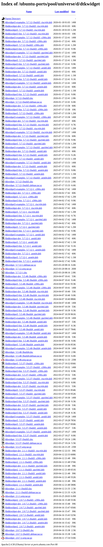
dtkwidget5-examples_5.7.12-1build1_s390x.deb (28, 117)
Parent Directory (13, 18)
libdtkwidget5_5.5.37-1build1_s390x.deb (24, 363)
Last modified (62, 11)
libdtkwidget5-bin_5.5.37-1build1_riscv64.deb (27, 382)
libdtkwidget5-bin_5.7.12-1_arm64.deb (23, 261)
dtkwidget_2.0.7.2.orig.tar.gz (18, 538)
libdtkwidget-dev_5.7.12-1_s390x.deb (23, 193)
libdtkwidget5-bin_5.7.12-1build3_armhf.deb (26, 79)
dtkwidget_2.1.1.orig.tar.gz (17, 496)
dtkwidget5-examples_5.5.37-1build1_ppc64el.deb (29, 397)
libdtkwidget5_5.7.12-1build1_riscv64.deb (25, 128)
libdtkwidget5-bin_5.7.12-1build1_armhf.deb (26, 155)
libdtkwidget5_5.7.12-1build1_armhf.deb (24, 159)
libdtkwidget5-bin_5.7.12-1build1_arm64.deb (26, 170)
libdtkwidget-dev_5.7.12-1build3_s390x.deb (26, 41)
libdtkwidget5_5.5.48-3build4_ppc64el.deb (25, 314)
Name (29, 11)
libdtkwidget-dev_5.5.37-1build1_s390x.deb (26, 375)
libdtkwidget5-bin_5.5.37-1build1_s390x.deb (26, 371)
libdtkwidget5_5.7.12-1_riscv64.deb (22, 212)
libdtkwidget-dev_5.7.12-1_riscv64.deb (23, 208)
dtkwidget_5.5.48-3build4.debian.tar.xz (23, 356)
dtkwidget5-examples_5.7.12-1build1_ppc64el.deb (29, 147)
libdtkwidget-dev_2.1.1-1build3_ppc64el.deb (26, 466)
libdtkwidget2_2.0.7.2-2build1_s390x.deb (24, 500)
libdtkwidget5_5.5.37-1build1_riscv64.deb (25, 390)
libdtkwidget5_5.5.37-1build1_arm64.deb (24, 424)
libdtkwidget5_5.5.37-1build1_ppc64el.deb (25, 394)
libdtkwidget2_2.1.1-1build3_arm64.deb (24, 485)
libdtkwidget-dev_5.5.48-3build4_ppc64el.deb (27, 306)
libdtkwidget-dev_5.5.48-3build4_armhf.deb (26, 322)
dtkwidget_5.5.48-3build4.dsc (19, 352)
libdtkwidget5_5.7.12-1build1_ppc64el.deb (25, 143)
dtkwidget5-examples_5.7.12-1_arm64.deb (25, 250)
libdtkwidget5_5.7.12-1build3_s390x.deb (24, 45)
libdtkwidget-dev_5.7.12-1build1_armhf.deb (26, 151)
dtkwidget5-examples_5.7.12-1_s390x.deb (25, 189)
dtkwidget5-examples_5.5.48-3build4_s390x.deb (28, 287)
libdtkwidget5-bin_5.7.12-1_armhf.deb (23, 246)
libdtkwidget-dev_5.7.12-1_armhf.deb (23, 238)
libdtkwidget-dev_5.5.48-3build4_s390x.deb (26, 276)
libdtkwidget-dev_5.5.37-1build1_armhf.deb (26, 409)
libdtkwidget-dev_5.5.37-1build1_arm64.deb (26, 428)
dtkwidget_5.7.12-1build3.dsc (19, 98)
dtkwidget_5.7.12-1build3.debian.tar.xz (23, 102)
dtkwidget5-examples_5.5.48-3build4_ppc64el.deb (29, 318)
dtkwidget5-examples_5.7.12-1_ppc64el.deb (26, 219)
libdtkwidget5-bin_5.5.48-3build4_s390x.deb (26, 280)
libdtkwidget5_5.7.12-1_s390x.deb (21, 197)
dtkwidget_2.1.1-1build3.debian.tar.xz (23, 492)
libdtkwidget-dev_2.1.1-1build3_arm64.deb (25, 481)
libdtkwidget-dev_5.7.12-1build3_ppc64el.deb (27, 56)
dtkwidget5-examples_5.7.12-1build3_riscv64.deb (28, 22)
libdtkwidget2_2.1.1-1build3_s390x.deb (24, 462)
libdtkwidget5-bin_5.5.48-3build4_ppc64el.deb (27, 310)
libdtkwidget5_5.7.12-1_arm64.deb (21, 257)
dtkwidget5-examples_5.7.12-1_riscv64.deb (25, 204)
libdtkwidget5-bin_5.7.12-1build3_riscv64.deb (27, 34)
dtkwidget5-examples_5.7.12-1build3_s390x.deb (28, 37)
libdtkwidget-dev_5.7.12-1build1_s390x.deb (26, 106)
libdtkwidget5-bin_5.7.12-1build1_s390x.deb (26, 109)
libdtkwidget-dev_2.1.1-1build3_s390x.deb (25, 458)
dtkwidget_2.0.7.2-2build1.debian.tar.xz (24, 534)
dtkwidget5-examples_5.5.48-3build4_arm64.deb (28, 348)
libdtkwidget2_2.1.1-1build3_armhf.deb (24, 477)
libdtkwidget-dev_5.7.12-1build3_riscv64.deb (26, 26)
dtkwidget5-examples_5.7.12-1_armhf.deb (25, 234)
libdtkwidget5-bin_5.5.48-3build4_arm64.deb (26, 341)
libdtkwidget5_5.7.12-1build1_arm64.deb (24, 174)
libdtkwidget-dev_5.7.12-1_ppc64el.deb (24, 223)
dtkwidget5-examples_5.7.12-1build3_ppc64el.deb (29, 52)
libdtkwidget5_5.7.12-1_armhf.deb (21, 242)
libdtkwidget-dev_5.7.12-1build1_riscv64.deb (26, 121)
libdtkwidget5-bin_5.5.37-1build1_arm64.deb (26, 435)
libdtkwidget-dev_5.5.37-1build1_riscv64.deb (26, 386)
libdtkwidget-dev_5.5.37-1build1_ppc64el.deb (27, 405)
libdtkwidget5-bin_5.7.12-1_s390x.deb (23, 200)
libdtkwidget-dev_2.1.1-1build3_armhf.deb (25, 473)
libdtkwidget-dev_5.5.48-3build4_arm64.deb (26, 337)
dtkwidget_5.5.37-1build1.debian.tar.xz (23, 443)
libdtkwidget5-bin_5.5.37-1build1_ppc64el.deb (27, 401)
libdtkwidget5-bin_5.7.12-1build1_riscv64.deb (27, 124)
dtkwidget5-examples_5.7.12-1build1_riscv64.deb (28, 132)
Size (73, 11)
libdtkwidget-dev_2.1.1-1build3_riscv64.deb (26, 450)
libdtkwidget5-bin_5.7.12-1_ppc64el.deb (24, 231)
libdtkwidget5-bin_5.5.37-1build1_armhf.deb (26, 413)
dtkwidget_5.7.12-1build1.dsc (19, 181)
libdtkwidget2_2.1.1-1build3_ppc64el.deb (24, 469)
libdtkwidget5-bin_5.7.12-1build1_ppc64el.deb (27, 140)
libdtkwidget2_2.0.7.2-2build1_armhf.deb (24, 515)
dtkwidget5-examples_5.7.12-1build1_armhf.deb (28, 162)
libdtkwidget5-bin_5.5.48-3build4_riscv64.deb (27, 295)
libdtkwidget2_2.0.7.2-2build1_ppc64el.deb (25, 507)
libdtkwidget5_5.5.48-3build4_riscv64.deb (25, 299)
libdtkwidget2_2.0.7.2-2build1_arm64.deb (25, 526)
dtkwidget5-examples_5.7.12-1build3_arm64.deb (28, 83)
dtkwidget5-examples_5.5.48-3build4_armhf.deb (28, 333)
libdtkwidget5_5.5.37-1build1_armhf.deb (24, 420)
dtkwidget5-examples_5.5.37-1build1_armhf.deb (28, 416)
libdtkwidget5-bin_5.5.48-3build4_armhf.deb (26, 325)
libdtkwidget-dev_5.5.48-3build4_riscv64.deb (26, 291)
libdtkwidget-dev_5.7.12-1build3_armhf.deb (26, 71)
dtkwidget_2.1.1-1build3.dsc (18, 488)
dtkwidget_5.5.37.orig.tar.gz (18, 447)
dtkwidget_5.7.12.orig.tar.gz (18, 269)
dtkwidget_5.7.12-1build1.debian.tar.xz (23, 185)
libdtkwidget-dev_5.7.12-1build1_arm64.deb (26, 166)
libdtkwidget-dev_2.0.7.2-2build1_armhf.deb (26, 519)
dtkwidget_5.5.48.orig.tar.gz (18, 359)
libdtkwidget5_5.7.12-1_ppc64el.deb (22, 227)
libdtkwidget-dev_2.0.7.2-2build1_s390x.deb (26, 504)
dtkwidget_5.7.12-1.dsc (16, 272)
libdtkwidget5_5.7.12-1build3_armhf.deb (24, 75)
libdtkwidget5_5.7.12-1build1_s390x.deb (24, 113)
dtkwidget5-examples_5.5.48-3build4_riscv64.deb (28, 303)
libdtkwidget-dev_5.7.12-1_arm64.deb (23, 253)
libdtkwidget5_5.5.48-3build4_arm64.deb (24, 344)
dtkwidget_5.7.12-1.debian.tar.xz (20, 265)
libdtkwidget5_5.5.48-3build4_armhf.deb (24, 329)
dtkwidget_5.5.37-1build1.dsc (19, 439)
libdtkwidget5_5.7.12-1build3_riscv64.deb (25, 30)
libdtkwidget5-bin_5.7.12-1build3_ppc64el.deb (27, 64)
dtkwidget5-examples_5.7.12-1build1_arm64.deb (28, 178)
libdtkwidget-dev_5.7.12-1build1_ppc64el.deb (27, 136)
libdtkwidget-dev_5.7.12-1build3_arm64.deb (26, 87)
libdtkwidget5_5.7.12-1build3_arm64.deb (24, 90)
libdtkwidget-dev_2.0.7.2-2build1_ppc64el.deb (27, 511)
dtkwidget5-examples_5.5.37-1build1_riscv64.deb (28, 378)
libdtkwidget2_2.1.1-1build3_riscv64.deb (24, 454)
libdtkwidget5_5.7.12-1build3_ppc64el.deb (25, 60)
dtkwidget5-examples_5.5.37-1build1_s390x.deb (28, 367)
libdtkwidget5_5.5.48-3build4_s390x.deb (24, 284)
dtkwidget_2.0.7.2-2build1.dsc (19, 530)
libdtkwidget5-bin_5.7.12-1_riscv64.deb (24, 215)
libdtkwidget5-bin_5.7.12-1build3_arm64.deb (26, 94)
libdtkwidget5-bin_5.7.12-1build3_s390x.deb (26, 49)
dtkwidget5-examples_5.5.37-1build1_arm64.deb (28, 432)
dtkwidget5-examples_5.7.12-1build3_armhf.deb (28, 68)
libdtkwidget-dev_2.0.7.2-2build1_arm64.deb (26, 522)
